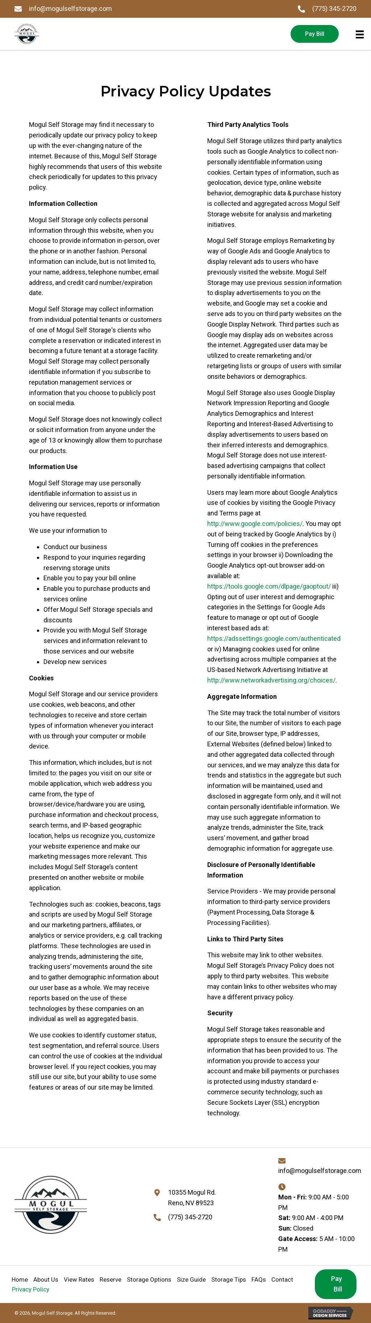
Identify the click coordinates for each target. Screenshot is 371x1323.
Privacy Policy (30, 1289)
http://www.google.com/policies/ (255, 523)
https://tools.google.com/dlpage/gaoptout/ (269, 586)
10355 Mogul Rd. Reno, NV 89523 (192, 1198)
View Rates (79, 1279)
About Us (45, 1279)
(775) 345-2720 (334, 8)
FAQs (258, 1279)
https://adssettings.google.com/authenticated (274, 638)
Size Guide (191, 1279)
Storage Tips (228, 1279)
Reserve (110, 1279)
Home (20, 1279)
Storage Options (149, 1279)
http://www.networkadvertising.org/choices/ (271, 680)
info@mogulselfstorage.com (70, 8)
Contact (282, 1279)
